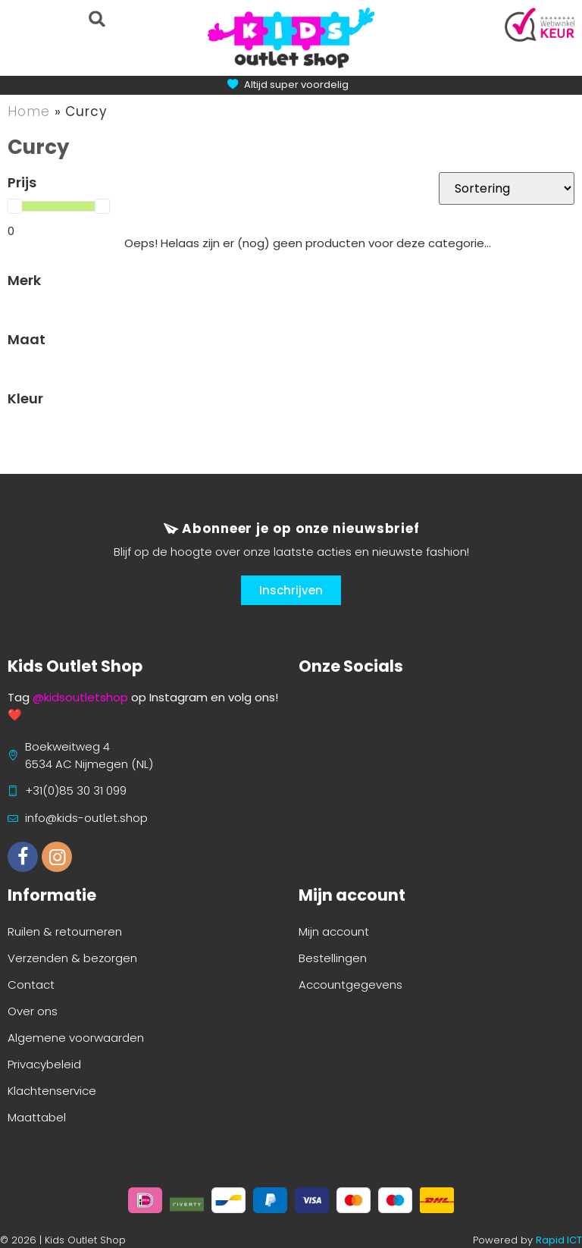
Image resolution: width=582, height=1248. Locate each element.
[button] (97, 19)
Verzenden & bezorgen (72, 958)
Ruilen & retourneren (65, 931)
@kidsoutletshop (80, 697)
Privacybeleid (44, 1064)
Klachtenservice (52, 1091)
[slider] (14, 206)
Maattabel (37, 1117)
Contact (31, 984)
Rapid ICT (559, 1240)
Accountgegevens (350, 984)
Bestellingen (333, 958)
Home (29, 111)
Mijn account (334, 931)
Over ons (33, 1011)
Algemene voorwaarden (76, 1038)
